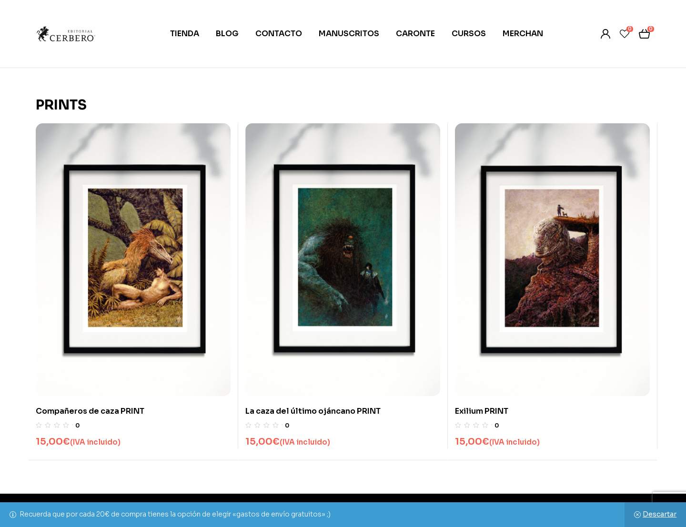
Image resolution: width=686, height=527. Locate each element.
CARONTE (415, 34)
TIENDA (184, 34)
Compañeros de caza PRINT (90, 411)
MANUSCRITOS (349, 34)
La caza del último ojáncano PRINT (313, 411)
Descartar (659, 514)
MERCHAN (523, 34)
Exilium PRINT (481, 411)
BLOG (227, 34)
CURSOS (469, 34)
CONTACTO (278, 34)
